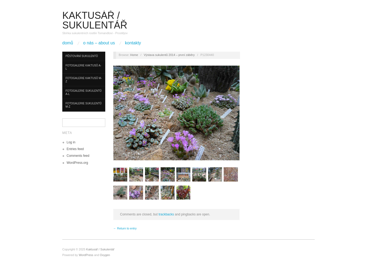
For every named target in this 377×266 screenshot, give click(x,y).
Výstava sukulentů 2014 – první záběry (169, 54)
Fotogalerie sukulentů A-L (84, 92)
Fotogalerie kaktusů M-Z (84, 80)
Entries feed (75, 149)
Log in (71, 142)
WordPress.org (77, 163)
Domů (67, 43)
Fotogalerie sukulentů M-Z (84, 105)
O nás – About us (99, 43)
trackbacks (166, 214)
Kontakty (133, 43)
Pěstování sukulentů (82, 56)
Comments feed (78, 156)
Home (134, 54)
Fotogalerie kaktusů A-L (83, 67)
